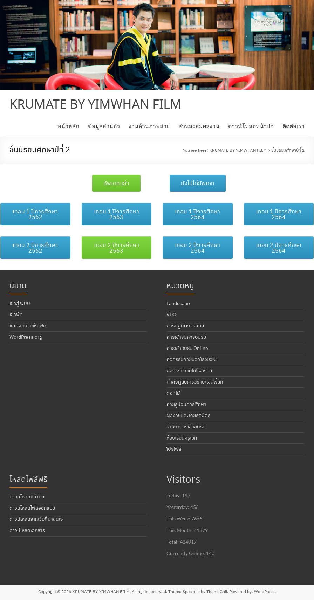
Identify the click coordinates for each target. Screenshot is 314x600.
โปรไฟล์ (173, 449)
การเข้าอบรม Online (187, 348)
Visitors (183, 480)
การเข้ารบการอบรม (186, 337)
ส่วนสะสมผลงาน (198, 126)
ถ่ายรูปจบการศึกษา (186, 404)
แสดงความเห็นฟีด (27, 326)
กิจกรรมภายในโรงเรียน (189, 370)
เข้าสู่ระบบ (19, 303)
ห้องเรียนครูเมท (181, 438)
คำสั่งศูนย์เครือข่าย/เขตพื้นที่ (194, 382)
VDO (171, 314)
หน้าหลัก (68, 126)
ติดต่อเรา (293, 126)
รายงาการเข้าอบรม (185, 426)
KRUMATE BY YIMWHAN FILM (95, 105)
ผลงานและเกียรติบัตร (188, 415)
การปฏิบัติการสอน (185, 326)
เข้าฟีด (16, 314)
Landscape (178, 303)
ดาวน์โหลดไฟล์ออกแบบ (32, 508)
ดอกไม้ (173, 393)
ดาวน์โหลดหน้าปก (251, 126)
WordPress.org (25, 337)
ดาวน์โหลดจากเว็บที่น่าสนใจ (36, 519)
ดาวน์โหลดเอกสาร (27, 530)
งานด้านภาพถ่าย (149, 126)
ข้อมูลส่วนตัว (104, 126)
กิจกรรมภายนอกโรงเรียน (191, 359)
